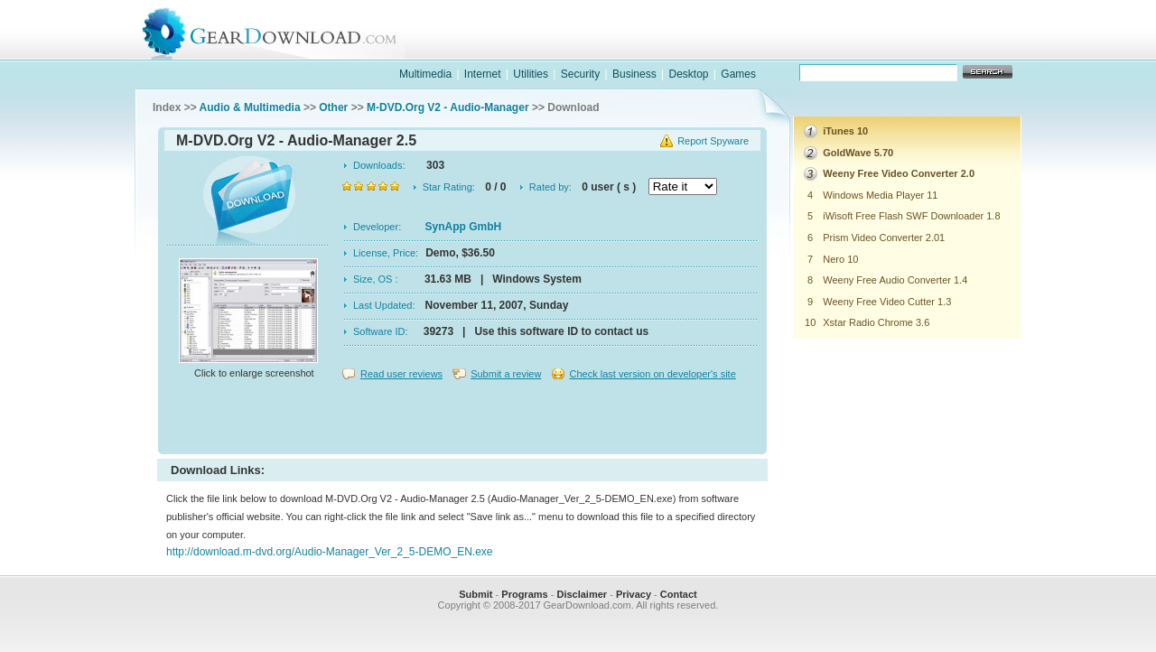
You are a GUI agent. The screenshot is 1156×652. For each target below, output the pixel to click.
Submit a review (506, 373)
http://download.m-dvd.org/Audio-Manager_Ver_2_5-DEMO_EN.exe (329, 551)
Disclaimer (581, 594)
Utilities (530, 74)
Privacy (633, 594)
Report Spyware (713, 140)
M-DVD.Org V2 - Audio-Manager (448, 107)
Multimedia (425, 74)
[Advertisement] (462, 419)
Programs (524, 594)
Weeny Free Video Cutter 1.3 (887, 301)
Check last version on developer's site (652, 373)
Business (634, 74)
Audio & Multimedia (250, 107)
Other (333, 107)
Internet (482, 74)
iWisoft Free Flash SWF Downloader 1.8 (911, 215)
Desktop (688, 74)
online (954, 48)
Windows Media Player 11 (880, 195)
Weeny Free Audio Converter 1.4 (895, 280)
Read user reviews (401, 373)
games (836, 48)
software (719, 48)
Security (580, 74)
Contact (678, 594)
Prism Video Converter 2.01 (884, 237)
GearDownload (283, 30)
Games (738, 74)
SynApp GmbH (463, 226)
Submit (475, 594)
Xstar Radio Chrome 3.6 (876, 322)
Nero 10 (840, 259)
